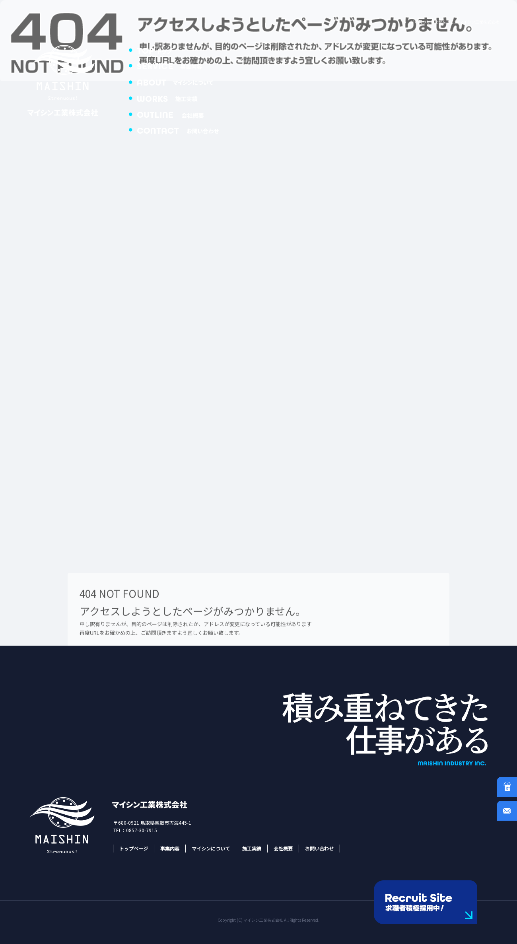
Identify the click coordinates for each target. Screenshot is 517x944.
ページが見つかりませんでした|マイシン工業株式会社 (450, 22)
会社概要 (179, 113)
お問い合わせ (179, 129)
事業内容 (179, 66)
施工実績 (179, 97)
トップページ (179, 50)
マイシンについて (179, 82)
